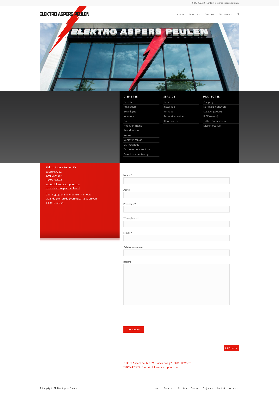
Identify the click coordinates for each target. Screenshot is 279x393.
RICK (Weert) (210, 116)
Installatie (169, 106)
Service (168, 102)
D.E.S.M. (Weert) (212, 111)
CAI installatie (131, 144)
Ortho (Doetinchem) (214, 121)
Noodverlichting (133, 125)
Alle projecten (211, 102)
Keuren (128, 135)
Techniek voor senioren (138, 149)
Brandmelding (132, 130)
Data (126, 121)
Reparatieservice (174, 116)
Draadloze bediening (136, 154)
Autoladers (130, 106)
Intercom (129, 116)
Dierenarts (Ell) (211, 125)
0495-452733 (198, 2)
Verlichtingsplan (133, 140)
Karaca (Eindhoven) (214, 106)
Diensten (129, 102)
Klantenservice (172, 121)
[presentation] (152, 316)
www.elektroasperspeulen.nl (63, 188)
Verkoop (169, 111)
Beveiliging (130, 111)
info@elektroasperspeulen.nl (223, 2)
